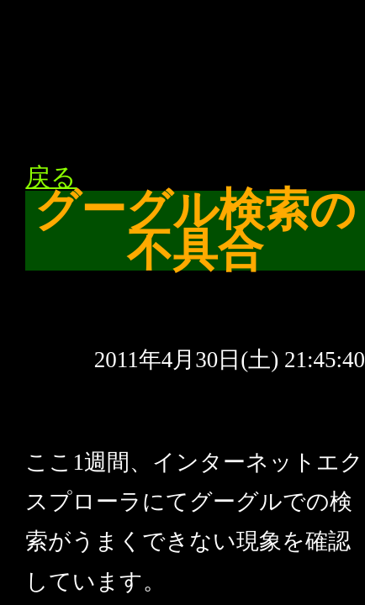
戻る (51, 177)
